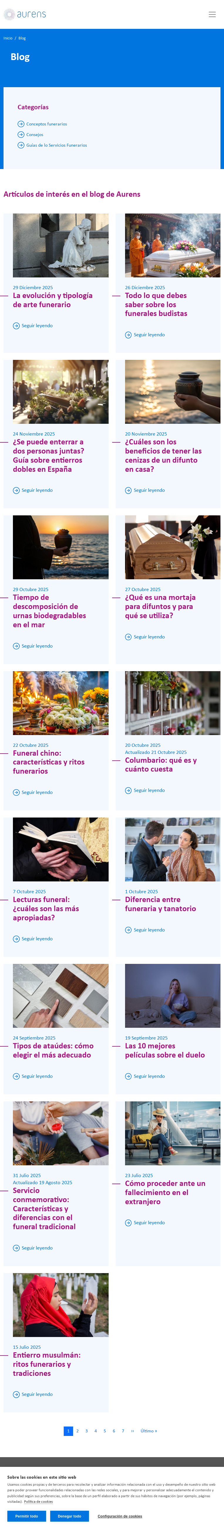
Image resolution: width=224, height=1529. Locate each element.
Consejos (34, 135)
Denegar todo (69, 1516)
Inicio (8, 38)
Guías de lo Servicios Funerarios (56, 145)
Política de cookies (38, 1502)
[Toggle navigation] (212, 14)
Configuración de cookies (120, 1516)
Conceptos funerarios (46, 124)
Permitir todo (26, 1516)
